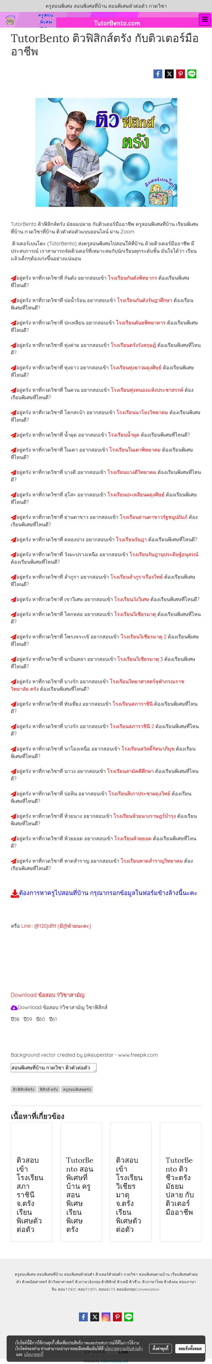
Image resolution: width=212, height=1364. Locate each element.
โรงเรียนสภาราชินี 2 (132, 726)
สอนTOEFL (87, 1289)
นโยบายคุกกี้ (33, 1354)
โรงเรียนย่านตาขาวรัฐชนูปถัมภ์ (154, 517)
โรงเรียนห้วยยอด (133, 838)
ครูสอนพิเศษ (25, 1274)
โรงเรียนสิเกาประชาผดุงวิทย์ (140, 793)
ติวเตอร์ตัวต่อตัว (109, 1274)
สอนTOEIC (67, 1289)
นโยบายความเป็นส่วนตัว (123, 1348)
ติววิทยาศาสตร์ (61, 1281)
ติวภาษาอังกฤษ (87, 1281)
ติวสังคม (171, 1281)
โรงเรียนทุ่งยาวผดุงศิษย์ (136, 367)
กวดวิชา (131, 1274)
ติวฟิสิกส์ (108, 1281)
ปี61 (53, 1019)
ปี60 (40, 1019)
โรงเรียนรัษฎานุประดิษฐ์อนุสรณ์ (163, 554)
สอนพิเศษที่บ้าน (50, 1274)
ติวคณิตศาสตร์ (34, 1281)
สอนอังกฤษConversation (137, 1289)
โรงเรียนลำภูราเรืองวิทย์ (137, 577)
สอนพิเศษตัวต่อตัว (79, 1274)
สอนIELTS (107, 1289)
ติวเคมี (122, 1281)
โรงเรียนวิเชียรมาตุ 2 (144, 636)
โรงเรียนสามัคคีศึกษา (131, 771)
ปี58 (15, 1019)
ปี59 (27, 1019)
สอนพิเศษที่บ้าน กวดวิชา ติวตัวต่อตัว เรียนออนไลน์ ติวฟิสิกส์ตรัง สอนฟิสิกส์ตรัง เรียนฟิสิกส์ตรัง (54, 1067)
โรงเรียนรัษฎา (132, 539)
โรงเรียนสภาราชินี (133, 704)
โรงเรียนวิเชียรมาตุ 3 (140, 659)
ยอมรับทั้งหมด (190, 1348)
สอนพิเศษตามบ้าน (154, 1274)
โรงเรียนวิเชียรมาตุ (135, 614)
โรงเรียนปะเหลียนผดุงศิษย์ (136, 494)
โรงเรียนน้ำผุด (124, 435)
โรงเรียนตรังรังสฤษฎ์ (134, 345)
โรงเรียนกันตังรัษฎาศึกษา (145, 300)
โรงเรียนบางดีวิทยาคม (132, 472)
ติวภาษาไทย (152, 1281)
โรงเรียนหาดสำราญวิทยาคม (152, 861)
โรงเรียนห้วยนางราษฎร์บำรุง (145, 816)
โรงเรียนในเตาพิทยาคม (135, 450)
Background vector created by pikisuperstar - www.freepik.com (84, 1055)
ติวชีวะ (135, 1281)
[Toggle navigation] (205, 20)
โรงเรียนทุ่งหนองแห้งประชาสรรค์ (148, 390)
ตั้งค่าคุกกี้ (160, 1348)
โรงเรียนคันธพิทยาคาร (141, 322)
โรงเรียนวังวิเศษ (132, 599)
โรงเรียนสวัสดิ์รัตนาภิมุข (148, 749)
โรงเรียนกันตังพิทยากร (133, 278)
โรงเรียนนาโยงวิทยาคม (142, 412)
